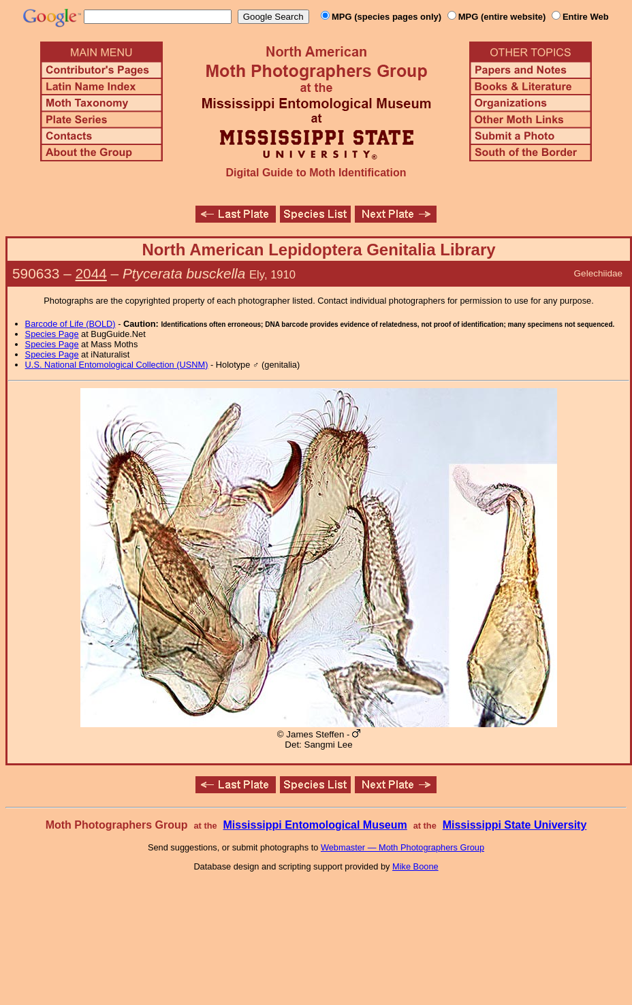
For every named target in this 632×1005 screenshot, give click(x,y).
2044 (91, 273)
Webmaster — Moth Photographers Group (402, 847)
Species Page (52, 334)
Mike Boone (415, 866)
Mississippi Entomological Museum (315, 825)
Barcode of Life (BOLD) (70, 324)
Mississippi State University (515, 825)
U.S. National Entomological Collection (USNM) (116, 365)
